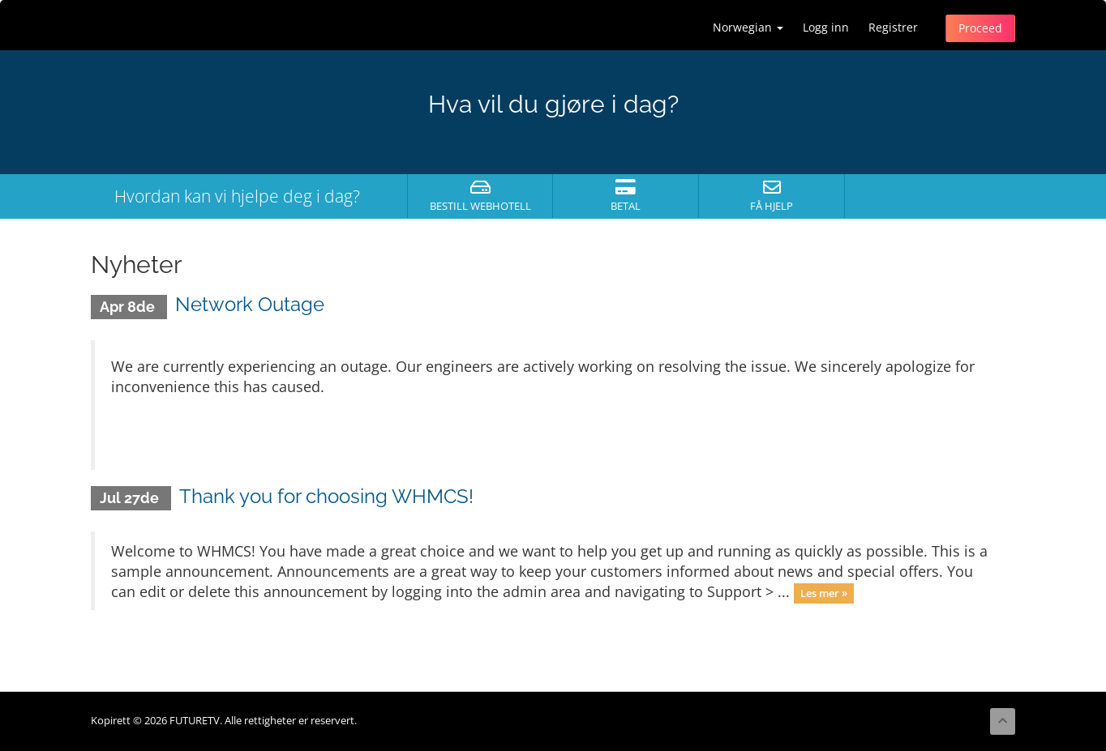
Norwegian (748, 27)
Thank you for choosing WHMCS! (326, 496)
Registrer (893, 27)
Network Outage (249, 304)
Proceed (980, 28)
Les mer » (823, 593)
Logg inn (826, 27)
